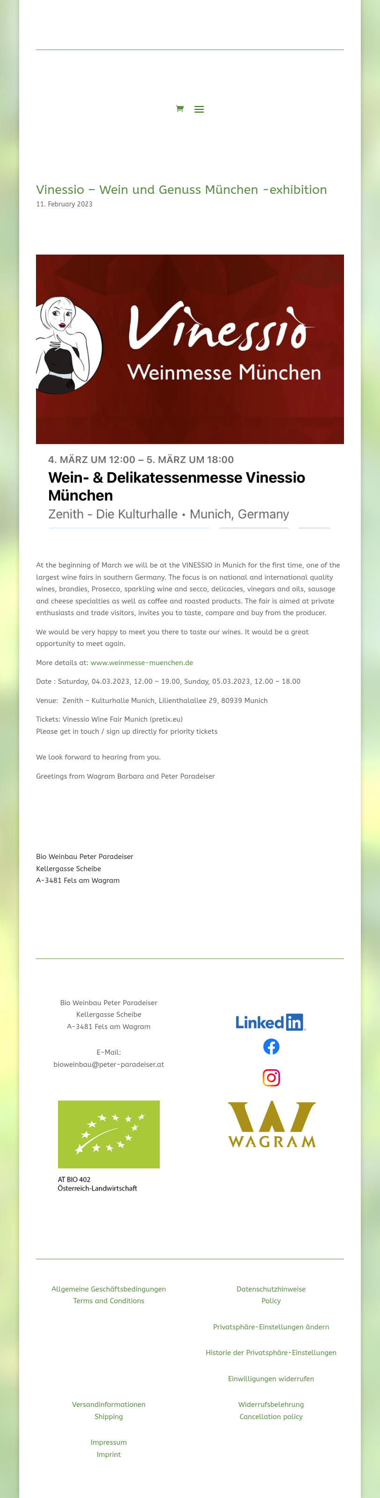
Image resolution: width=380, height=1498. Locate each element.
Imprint (109, 1454)
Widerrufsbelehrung (271, 1404)
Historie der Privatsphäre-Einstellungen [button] (271, 1353)
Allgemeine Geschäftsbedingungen (108, 1289)
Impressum (109, 1442)
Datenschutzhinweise (271, 1289)
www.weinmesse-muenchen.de (142, 663)
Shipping (108, 1417)
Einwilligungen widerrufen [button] (271, 1379)
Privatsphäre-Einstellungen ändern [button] (271, 1327)
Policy (270, 1301)
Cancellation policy (271, 1417)
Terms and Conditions (108, 1301)
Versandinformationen (108, 1404)
